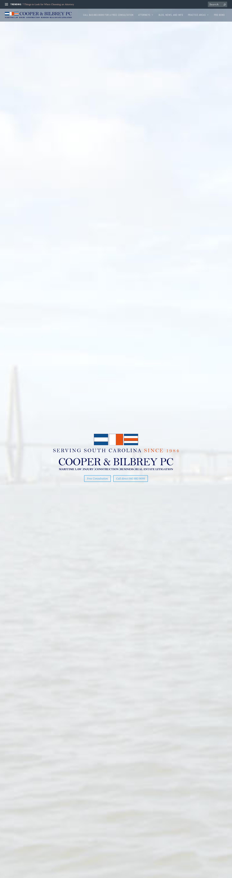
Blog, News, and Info (171, 15)
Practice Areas (197, 15)
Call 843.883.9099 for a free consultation (108, 15)
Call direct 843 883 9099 (130, 478)
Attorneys (144, 15)
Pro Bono (219, 15)
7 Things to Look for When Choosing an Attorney (48, 4)
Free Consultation (97, 478)
